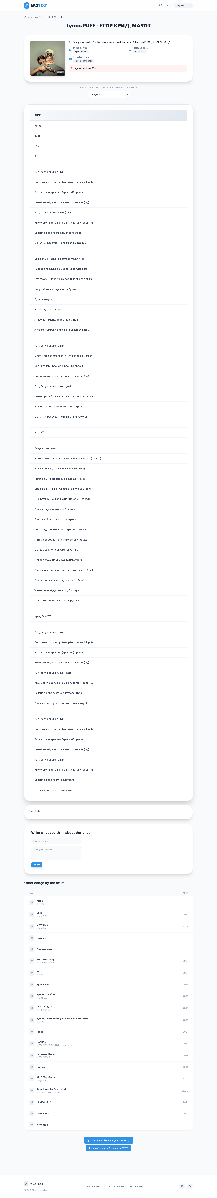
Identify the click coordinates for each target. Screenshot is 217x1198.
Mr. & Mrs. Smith (46, 1077)
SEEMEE (56, 1092)
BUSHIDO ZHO (45, 1092)
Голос (40, 1031)
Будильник (43, 984)
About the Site (92, 1186)
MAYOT (42, 916)
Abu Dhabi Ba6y (45, 959)
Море (40, 900)
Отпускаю (43, 925)
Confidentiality (136, 1186)
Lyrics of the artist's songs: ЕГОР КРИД (108, 1140)
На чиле (41, 1042)
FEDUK (42, 904)
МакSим (42, 928)
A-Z (169, 5)
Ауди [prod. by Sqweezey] (51, 1089)
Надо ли (41, 1067)
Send (37, 865)
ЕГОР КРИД (51, 17)
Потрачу (41, 938)
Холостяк (42, 1124)
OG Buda (43, 962)
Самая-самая (45, 949)
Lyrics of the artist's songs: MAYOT (108, 1148)
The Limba (56, 1045)
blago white (67, 1045)
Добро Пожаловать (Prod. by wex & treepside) (63, 1018)
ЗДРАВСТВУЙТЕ (46, 994)
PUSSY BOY (43, 1113)
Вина (39, 912)
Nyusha (42, 1080)
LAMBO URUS (44, 1102)
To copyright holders (114, 1186)
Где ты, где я (44, 1006)
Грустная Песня (46, 1054)
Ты (38, 971)
